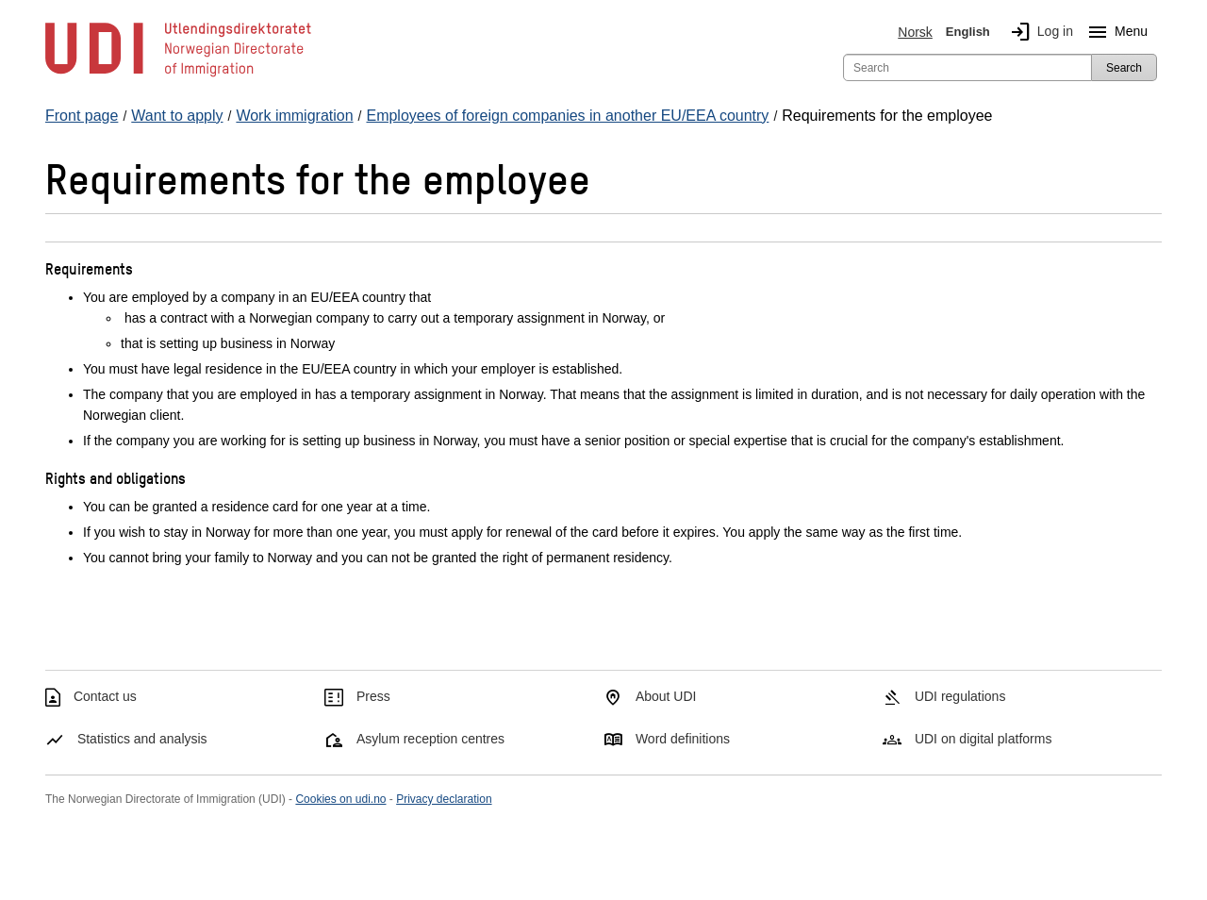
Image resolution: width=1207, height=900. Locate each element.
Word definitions (683, 738)
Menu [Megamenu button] (1114, 32)
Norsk (915, 32)
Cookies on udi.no (340, 799)
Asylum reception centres (430, 738)
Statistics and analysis (142, 738)
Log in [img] (1038, 32)
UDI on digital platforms (983, 738)
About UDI (666, 696)
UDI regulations (960, 696)
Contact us (105, 696)
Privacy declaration (443, 799)
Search (1124, 68)
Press (373, 696)
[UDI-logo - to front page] (178, 75)
